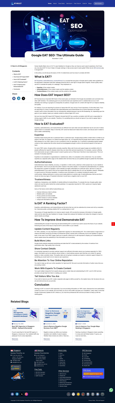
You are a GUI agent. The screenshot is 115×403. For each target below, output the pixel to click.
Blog (61, 356)
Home (49, 3)
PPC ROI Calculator (40, 374)
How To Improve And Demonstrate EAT (19, 85)
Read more (15, 339)
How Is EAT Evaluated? (20, 79)
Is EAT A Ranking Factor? (20, 82)
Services (68, 3)
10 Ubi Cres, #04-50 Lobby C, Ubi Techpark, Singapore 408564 (18, 357)
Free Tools (77, 3)
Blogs (90, 3)
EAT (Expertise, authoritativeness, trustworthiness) (49, 80)
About (55, 3)
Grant (84, 3)
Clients (61, 358)
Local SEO (86, 356)
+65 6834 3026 (16, 360)
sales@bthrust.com (17, 362)
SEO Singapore (87, 353)
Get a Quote (99, 3)
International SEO (88, 363)
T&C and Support (100, 400)
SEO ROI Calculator (40, 372)
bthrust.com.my (40, 365)
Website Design (63, 386)
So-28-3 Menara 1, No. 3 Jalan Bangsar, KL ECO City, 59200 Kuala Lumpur (41, 358)
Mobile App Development (66, 382)
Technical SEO (87, 360)
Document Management (65, 384)
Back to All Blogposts (19, 66)
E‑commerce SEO (88, 362)
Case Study (61, 3)
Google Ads (62, 375)
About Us (62, 355)
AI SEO (85, 355)
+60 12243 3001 (40, 362)
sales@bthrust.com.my (41, 364)
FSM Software (63, 380)
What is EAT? (17, 74)
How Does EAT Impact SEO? (21, 77)
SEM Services (63, 373)
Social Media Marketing (65, 377)
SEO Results (62, 363)
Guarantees (62, 365)
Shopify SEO (87, 365)
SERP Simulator (39, 375)
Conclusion (17, 89)
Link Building (87, 358)
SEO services (97, 68)
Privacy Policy (92, 400)
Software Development (65, 379)
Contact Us (62, 360)
